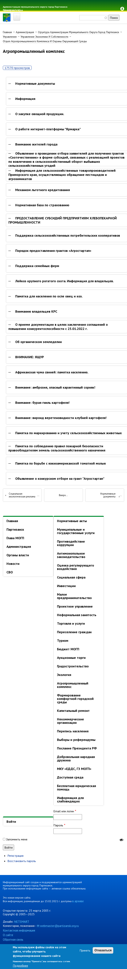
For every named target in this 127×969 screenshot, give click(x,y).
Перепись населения (72, 731)
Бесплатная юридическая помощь (76, 787)
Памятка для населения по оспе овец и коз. (49, 296)
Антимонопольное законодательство (71, 555)
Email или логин (63, 811)
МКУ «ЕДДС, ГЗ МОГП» (74, 769)
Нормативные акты (72, 521)
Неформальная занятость (76, 615)
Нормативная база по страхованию (42, 205)
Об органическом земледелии (38, 342)
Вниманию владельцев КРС (36, 311)
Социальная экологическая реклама (20, 495)
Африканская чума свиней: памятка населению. (51, 372)
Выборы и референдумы (76, 739)
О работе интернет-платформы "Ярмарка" (48, 129)
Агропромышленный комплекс (72, 685)
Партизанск (15, 529)
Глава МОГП (15, 538)
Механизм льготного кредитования (42, 190)
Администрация (25, 32)
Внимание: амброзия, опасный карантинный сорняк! (55, 387)
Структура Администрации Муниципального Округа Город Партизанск (78, 32)
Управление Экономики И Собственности (44, 36)
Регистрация (15, 856)
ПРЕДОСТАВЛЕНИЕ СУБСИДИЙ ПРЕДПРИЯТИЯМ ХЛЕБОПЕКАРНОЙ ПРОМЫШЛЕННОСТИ (62, 220)
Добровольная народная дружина (76, 758)
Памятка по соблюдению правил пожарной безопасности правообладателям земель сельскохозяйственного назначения (56, 448)
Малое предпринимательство (74, 596)
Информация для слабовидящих (70, 799)
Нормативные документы (35, 83)
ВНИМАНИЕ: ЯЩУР (29, 357)
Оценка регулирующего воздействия (75, 567)
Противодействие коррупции (71, 543)
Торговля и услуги (71, 623)
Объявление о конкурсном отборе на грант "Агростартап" (59, 479)
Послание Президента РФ (77, 748)
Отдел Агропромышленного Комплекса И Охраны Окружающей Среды (45, 41)
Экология (64, 675)
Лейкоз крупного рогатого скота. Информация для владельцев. (64, 281)
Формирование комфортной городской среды (75, 698)
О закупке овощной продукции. (39, 114)
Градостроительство (73, 666)
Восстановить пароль (21, 861)
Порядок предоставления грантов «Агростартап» (53, 251)
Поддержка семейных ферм (37, 266)
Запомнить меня (16, 839)
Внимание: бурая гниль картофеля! (42, 403)
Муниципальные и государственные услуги (76, 531)
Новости (12, 563)
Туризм (62, 640)
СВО (9, 572)
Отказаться (103, 950)
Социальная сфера (71, 577)
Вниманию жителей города (36, 144)
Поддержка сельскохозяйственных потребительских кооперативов (67, 235)
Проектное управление (75, 606)
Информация (25, 99)
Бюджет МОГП (68, 649)
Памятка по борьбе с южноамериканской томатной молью (60, 463)
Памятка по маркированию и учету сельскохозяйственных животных (68, 433)
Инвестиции (66, 586)
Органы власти (17, 555)
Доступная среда (70, 777)
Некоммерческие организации (70, 721)
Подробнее (20, 965)
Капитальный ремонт (73, 710)
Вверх (62, 495)
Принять (85, 950)
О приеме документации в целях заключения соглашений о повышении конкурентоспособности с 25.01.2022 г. (58, 326)
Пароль (58, 825)
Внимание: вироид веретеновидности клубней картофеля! (60, 418)
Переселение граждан (74, 632)
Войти (11, 821)
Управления (10, 36)
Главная (7, 32)
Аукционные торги (71, 657)
